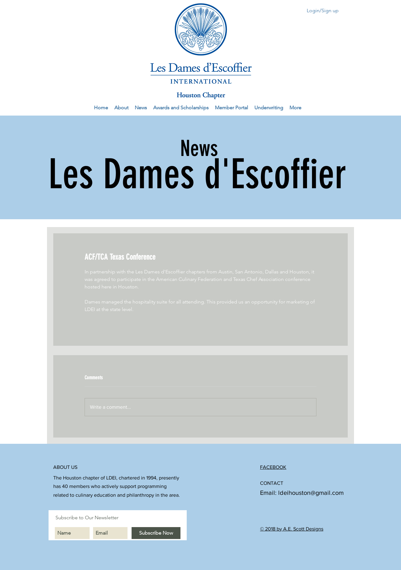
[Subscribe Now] (156, 533)
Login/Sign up (323, 10)
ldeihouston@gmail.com (311, 492)
